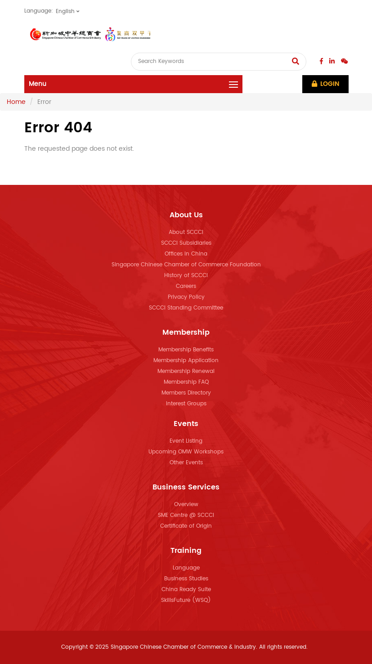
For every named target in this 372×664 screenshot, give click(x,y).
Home (16, 102)
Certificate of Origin (186, 526)
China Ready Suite (186, 589)
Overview (186, 504)
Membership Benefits (186, 349)
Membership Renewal (186, 371)
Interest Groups (186, 403)
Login (325, 84)
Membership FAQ (186, 382)
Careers (186, 286)
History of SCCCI (186, 275)
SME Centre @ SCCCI (186, 515)
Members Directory (186, 393)
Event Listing (186, 441)
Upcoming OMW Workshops (186, 452)
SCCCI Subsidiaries (186, 243)
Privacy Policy (186, 297)
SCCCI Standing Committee (186, 308)
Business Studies (186, 578)
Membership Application (186, 360)
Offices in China (186, 254)
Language (186, 568)
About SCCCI (186, 232)
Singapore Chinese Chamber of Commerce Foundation (186, 264)
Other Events (186, 462)
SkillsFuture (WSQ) (186, 600)
